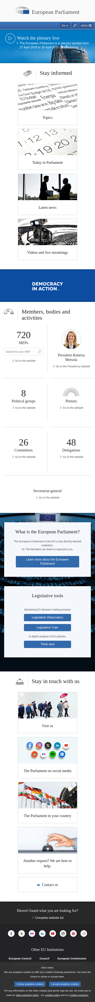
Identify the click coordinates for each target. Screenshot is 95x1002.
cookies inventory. (79, 995)
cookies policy (52, 995)
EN (63, 25)
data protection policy (27, 995)
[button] (86, 25)
